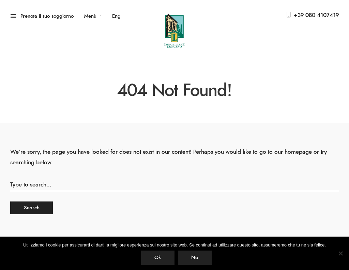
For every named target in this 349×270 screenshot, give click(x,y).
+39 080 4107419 (316, 15)
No (194, 257)
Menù (90, 16)
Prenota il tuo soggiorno (47, 16)
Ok (157, 257)
